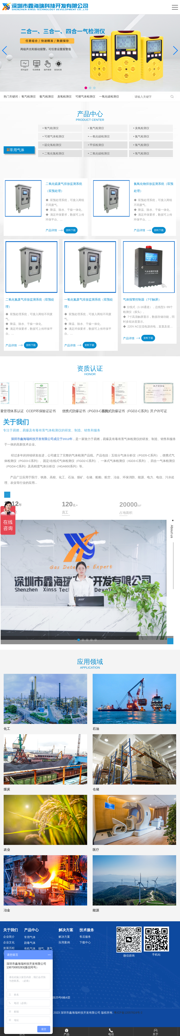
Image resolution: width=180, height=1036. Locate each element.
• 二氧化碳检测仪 (99, 153)
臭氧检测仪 (64, 96)
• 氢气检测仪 (141, 153)
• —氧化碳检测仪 (99, 136)
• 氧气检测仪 (51, 128)
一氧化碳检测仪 (109, 96)
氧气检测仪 (28, 96)
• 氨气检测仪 (96, 128)
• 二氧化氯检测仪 (53, 153)
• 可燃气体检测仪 (53, 136)
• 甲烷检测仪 (96, 145)
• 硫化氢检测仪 (52, 145)
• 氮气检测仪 (141, 136)
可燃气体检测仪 (85, 96)
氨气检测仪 (47, 96)
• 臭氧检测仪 (141, 128)
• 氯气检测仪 (141, 145)
